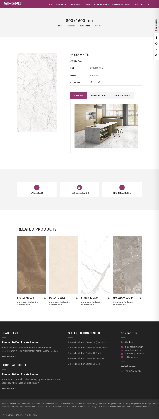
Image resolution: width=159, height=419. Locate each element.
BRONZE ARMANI (25, 298)
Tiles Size (88, 4)
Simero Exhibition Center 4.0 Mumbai (86, 358)
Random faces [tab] (98, 95)
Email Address (127, 342)
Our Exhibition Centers (121, 4)
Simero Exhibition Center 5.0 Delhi (84, 364)
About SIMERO (74, 4)
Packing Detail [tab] (122, 95)
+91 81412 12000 (132, 371)
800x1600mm (85, 26)
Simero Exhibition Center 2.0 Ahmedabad (87, 347)
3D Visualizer (61, 4)
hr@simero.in (131, 357)
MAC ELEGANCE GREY (123, 298)
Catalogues (36, 193)
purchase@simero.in (134, 353)
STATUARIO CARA (89, 298)
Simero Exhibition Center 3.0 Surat (84, 353)
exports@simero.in (134, 347)
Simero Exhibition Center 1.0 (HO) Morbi (87, 342)
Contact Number (128, 366)
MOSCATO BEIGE (57, 298)
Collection (102, 4)
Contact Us (138, 4)
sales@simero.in (133, 350)
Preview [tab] (78, 95)
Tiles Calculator (79, 193)
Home (51, 4)
